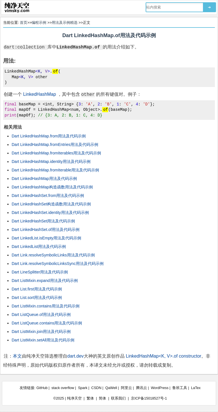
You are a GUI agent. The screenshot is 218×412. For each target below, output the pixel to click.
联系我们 (118, 398)
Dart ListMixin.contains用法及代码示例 (45, 306)
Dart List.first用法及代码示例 (37, 289)
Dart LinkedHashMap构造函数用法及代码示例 (52, 187)
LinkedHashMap (39, 94)
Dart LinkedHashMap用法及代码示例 (44, 178)
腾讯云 (141, 388)
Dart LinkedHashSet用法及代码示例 (43, 221)
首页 (23, 22)
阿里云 (126, 388)
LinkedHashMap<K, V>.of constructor (163, 356)
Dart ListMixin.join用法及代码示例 (41, 331)
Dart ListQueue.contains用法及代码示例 (47, 323)
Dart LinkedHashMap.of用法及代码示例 (109, 35)
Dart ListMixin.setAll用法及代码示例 (43, 340)
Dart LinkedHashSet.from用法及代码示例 (48, 195)
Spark (82, 388)
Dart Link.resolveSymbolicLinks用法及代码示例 (53, 255)
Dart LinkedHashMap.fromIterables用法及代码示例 (56, 153)
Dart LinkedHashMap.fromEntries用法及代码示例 (55, 144)
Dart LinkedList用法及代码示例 (39, 246)
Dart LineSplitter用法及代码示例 (40, 272)
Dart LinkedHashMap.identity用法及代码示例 (51, 161)
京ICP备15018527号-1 (149, 398)
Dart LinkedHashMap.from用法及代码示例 (49, 136)
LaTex (196, 388)
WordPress (159, 388)
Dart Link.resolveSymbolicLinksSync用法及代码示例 (58, 263)
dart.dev (75, 356)
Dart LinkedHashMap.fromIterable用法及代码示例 (55, 170)
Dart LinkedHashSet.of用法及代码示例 (45, 229)
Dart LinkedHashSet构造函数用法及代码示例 (51, 204)
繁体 (90, 398)
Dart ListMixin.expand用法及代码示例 (45, 280)
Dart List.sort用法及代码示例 (37, 297)
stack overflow (62, 388)
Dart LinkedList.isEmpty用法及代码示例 (46, 238)
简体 (102, 398)
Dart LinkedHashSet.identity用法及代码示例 (50, 212)
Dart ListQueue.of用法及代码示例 (41, 314)
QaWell (111, 388)
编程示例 (39, 22)
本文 (17, 356)
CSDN (96, 388)
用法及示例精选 (64, 22)
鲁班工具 (179, 388)
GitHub (41, 388)
